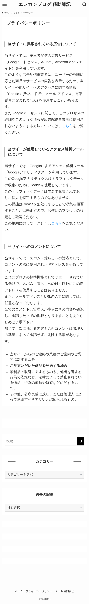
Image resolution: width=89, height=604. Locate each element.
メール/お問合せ (64, 591)
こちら (67, 126)
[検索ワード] (44, 441)
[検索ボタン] (84, 4)
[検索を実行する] (80, 441)
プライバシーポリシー (39, 591)
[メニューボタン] (4, 4)
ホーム (19, 591)
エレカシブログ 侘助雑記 (44, 4)
